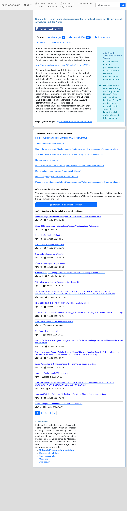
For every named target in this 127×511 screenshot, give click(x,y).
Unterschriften (80, 72)
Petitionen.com (10, 5)
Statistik (42, 77)
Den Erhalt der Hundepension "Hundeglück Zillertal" (58, 206)
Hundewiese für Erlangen (46, 195)
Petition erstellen (40, 5)
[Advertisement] (79, 31)
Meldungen (56, 72)
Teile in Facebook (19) (48, 63)
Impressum (44, 496)
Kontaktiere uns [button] (85, 3)
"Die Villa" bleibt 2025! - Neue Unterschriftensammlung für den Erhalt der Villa (69, 189)
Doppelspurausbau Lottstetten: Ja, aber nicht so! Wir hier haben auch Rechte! (69, 200)
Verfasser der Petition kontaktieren (74, 156)
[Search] (107, 5)
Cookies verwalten (47, 490)
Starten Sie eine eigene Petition (66, 239)
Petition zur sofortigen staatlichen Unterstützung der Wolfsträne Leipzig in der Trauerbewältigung (77, 217)
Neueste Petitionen (52, 5)
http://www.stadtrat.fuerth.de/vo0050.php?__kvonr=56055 (63, 99)
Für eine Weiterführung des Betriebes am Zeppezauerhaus (61, 172)
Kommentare (102, 72)
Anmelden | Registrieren (67, 5)
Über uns (43, 493)
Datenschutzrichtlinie (61, 77)
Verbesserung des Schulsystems (49, 178)
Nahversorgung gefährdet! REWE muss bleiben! (56, 211)
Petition (40, 72)
